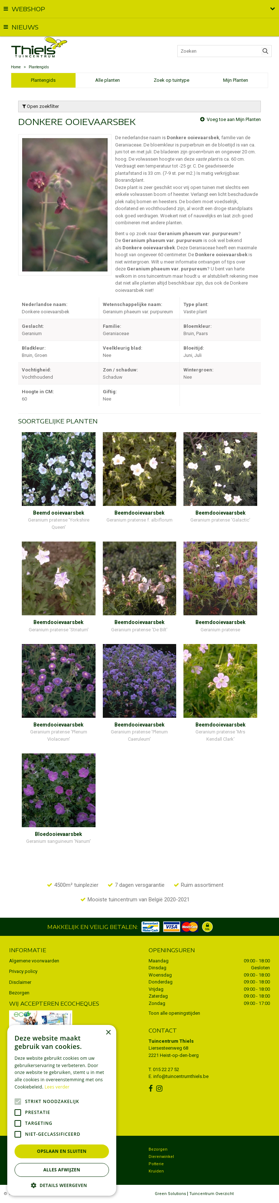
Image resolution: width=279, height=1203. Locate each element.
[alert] (61, 1110)
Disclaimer (20, 982)
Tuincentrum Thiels (171, 1041)
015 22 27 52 (166, 1069)
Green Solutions (170, 1193)
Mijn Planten (235, 80)
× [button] (108, 1032)
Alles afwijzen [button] (61, 1170)
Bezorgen (19, 992)
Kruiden (156, 1171)
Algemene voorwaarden (34, 960)
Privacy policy (23, 971)
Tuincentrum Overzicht (211, 1193)
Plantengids (43, 80)
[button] (62, 1185)
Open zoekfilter (40, 106)
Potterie (156, 1164)
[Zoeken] (224, 51)
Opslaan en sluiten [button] (62, 1151)
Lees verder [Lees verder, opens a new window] (57, 1087)
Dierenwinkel (161, 1156)
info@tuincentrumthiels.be (181, 1076)
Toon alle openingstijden (174, 1013)
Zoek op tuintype (171, 80)
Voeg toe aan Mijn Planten (234, 119)
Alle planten (107, 80)
